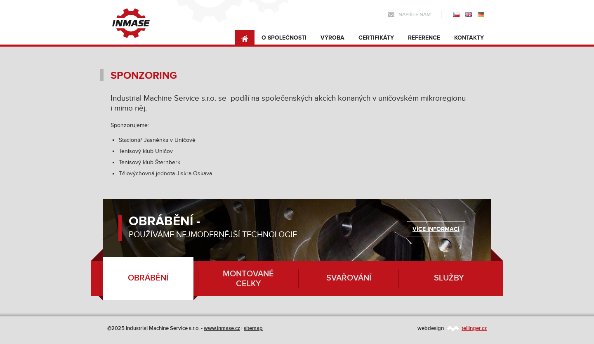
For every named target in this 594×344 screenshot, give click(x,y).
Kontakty (469, 37)
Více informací (436, 229)
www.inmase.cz (222, 328)
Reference (424, 37)
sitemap (253, 328)
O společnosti (284, 37)
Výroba (332, 37)
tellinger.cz (474, 328)
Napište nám (414, 15)
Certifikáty (376, 37)
